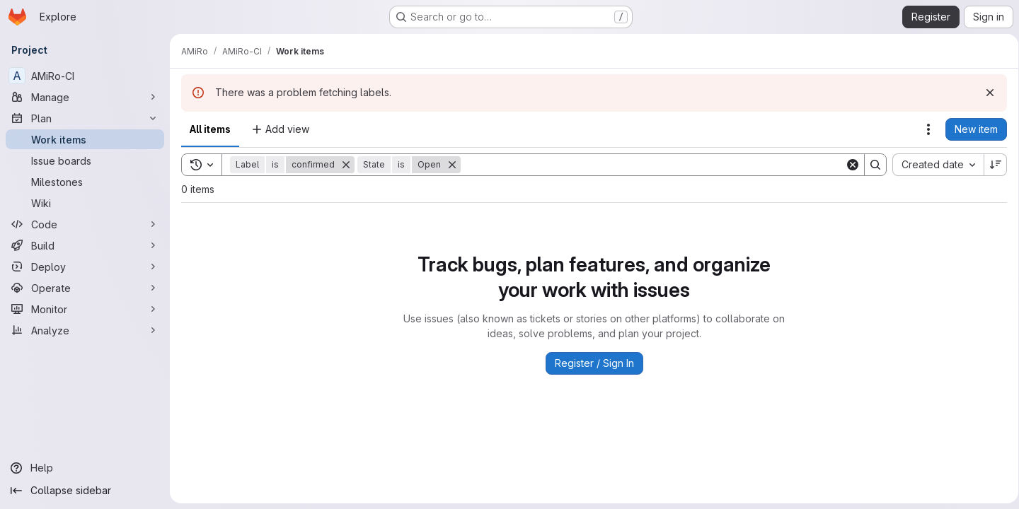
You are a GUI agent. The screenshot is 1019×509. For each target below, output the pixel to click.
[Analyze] (85, 330)
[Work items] (85, 139)
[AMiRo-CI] (85, 76)
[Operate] (85, 288)
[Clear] (847, 164)
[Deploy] (85, 266)
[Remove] (346, 164)
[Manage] (85, 97)
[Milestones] (85, 182)
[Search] (650, 164)
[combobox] (933, 164)
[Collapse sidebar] (85, 491)
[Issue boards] (85, 160)
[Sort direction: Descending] (990, 164)
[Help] (85, 468)
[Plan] (85, 118)
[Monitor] (85, 309)
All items (210, 129)
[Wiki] (85, 203)
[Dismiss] (985, 92)
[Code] (85, 224)
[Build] (85, 245)
